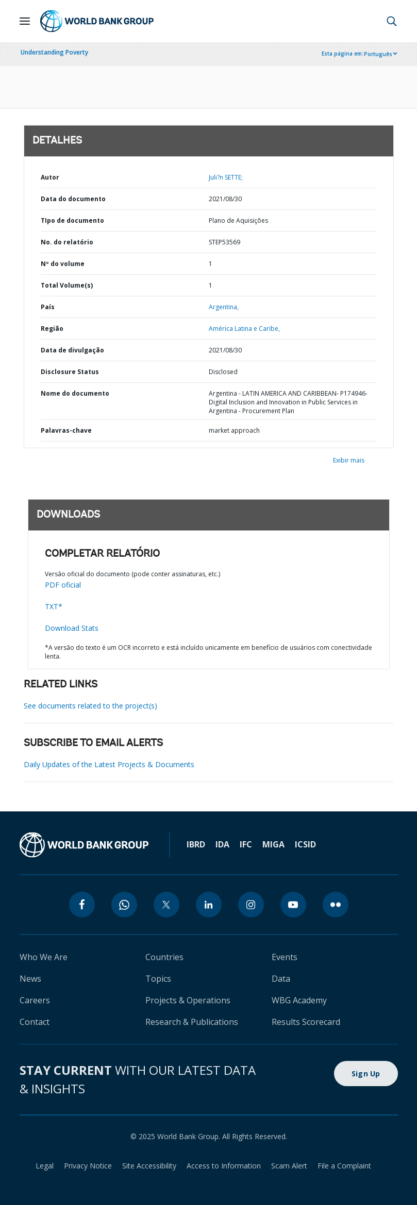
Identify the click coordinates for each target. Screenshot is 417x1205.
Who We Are (44, 957)
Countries (164, 957)
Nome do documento (75, 393)
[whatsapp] (124, 904)
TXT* (53, 606)
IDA (222, 844)
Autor (50, 177)
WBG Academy (299, 1000)
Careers (35, 1000)
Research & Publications (191, 1021)
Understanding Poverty (54, 52)
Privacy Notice (88, 1166)
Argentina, (224, 307)
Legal (45, 1166)
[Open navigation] (25, 21)
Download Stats (71, 628)
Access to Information (224, 1166)
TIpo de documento (72, 220)
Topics (158, 978)
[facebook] (82, 904)
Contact (34, 1021)
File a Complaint (344, 1166)
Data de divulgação (72, 350)
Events (284, 957)
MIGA (273, 844)
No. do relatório (67, 242)
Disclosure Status (70, 371)
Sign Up (366, 1073)
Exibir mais (348, 460)
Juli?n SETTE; (226, 177)
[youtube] (293, 904)
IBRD (196, 844)
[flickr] (335, 904)
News (30, 978)
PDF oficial (63, 585)
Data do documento (73, 198)
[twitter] (166, 904)
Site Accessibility (149, 1166)
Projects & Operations (187, 1000)
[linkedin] (209, 904)
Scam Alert (289, 1166)
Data (281, 978)
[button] (392, 21)
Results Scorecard (306, 1021)
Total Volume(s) (67, 285)
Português (378, 54)
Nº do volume (63, 263)
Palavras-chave (66, 430)
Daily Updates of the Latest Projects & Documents (109, 764)
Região (52, 328)
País (48, 307)
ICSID (305, 844)
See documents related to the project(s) (90, 706)
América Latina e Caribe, (244, 328)
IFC (246, 844)
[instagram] (251, 904)
